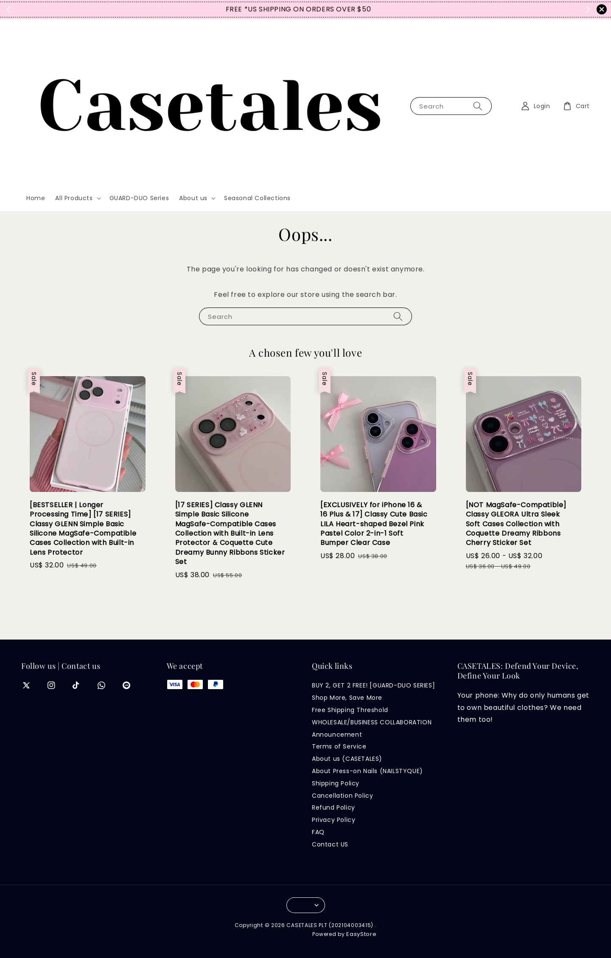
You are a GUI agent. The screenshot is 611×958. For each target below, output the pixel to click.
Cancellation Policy (342, 795)
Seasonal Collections (257, 198)
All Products (73, 198)
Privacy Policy (333, 820)
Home (35, 198)
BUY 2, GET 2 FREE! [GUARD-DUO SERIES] (373, 685)
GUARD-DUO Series (139, 198)
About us (193, 198)
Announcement (337, 734)
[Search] (477, 106)
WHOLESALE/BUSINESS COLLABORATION (372, 722)
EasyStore (361, 934)
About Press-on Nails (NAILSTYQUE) (367, 771)
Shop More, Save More (347, 697)
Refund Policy (333, 807)
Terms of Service (339, 746)
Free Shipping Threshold (350, 710)
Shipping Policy (335, 783)
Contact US (330, 844)
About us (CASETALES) (347, 758)
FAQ (318, 832)
